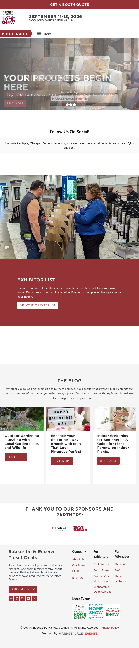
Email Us (77, 577)
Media (76, 571)
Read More (15, 457)
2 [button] (67, 104)
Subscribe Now (23, 589)
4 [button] (74, 104)
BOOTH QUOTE (15, 34)
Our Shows (79, 565)
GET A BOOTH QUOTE (69, 4)
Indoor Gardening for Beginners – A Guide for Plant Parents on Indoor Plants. (113, 444)
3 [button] (71, 104)
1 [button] (63, 104)
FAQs (118, 570)
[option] (69, 74)
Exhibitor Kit (101, 564)
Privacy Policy (110, 627)
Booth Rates (101, 570)
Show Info (121, 564)
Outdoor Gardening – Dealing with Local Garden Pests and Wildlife (22, 442)
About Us (78, 559)
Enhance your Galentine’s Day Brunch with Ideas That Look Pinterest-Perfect (67, 444)
